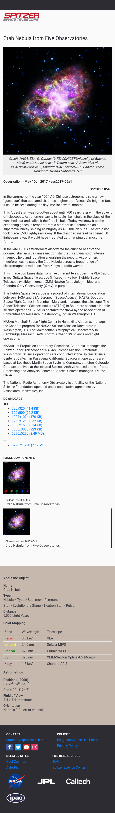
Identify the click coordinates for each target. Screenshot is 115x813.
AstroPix (12, 767)
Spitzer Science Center (68, 767)
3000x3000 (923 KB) (27, 429)
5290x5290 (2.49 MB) (28, 433)
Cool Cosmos (16, 762)
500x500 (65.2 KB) (25, 413)
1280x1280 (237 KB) (27, 421)
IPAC (55, 762)
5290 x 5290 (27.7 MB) (29, 445)
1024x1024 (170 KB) (27, 417)
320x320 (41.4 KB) (25, 408)
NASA (8, 5)
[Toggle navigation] (109, 17)
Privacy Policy (67, 746)
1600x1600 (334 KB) (27, 425)
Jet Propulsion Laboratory (27, 3)
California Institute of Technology (27, 7)
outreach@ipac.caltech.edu (26, 740)
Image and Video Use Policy (77, 740)
